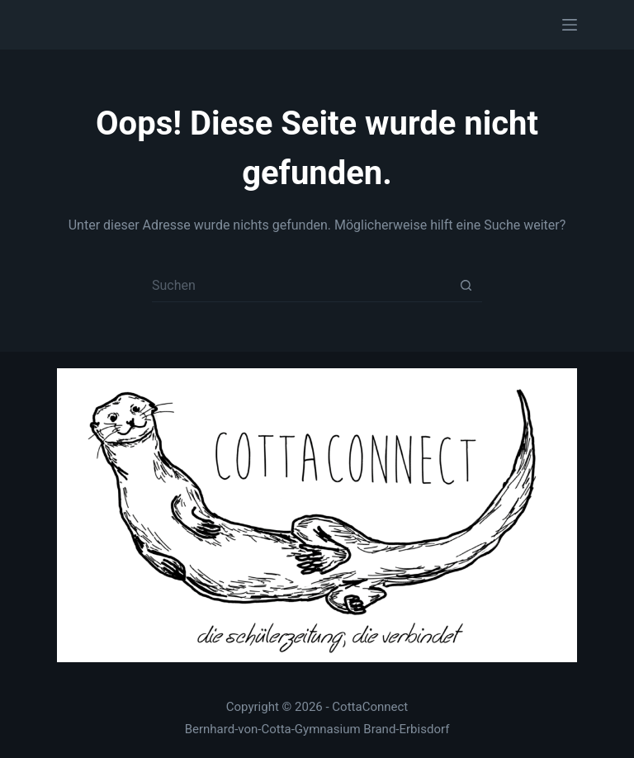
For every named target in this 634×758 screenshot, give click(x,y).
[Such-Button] (465, 285)
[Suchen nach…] (300, 285)
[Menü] (569, 24)
